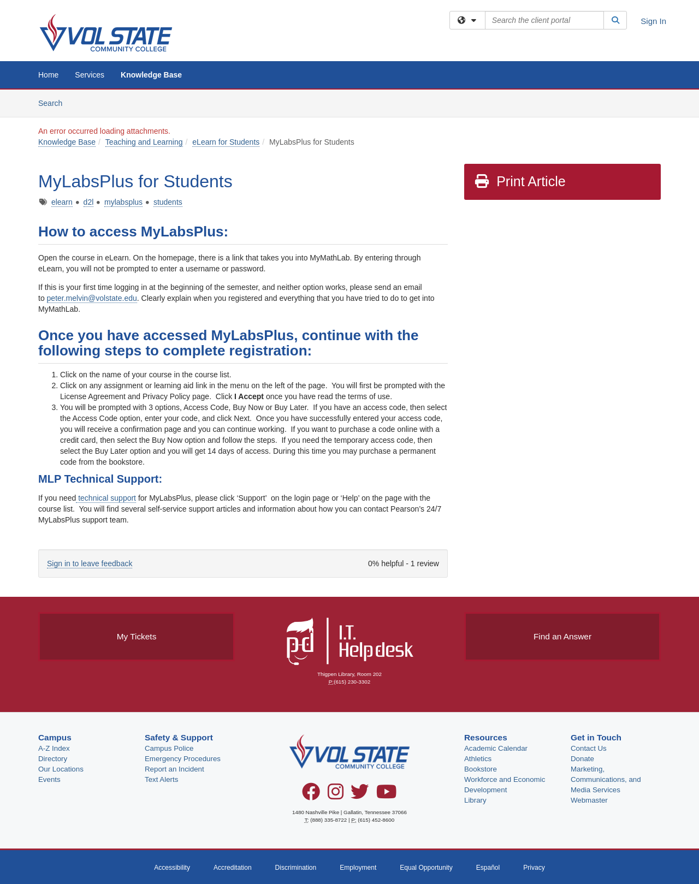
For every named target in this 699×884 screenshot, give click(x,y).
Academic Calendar (496, 748)
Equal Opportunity (426, 867)
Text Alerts (161, 779)
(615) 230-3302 (352, 682)
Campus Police (169, 748)
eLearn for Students (225, 142)
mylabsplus (123, 202)
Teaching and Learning (144, 142)
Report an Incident (174, 769)
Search (54, 102)
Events (49, 779)
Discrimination (296, 867)
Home (48, 74)
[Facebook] (311, 795)
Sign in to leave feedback (89, 563)
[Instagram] (335, 795)
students (167, 202)
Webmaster (589, 800)
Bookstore (480, 769)
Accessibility (172, 867)
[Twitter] (359, 795)
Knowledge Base (151, 74)
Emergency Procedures (183, 759)
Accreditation (233, 867)
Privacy (534, 867)
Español (488, 867)
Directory (52, 759)
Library (475, 800)
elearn (62, 202)
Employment (358, 867)
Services (89, 74)
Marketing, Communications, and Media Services (606, 779)
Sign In (653, 21)
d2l (89, 202)
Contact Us (589, 748)
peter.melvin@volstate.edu (92, 298)
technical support (106, 498)
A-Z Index (54, 748)
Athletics (477, 759)
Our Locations (61, 769)
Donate (582, 759)
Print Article (519, 181)
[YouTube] (387, 795)
